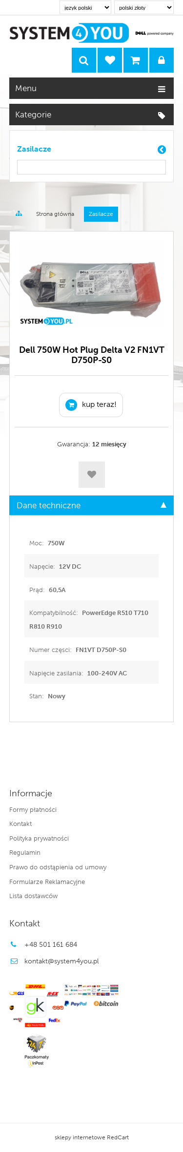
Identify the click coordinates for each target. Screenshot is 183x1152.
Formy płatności (33, 809)
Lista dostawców (33, 896)
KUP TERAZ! (91, 405)
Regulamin (25, 852)
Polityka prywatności (39, 838)
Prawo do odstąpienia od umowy (57, 867)
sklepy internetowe (80, 1137)
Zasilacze (34, 149)
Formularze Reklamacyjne (47, 881)
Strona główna (55, 213)
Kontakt (20, 823)
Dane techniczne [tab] (92, 505)
